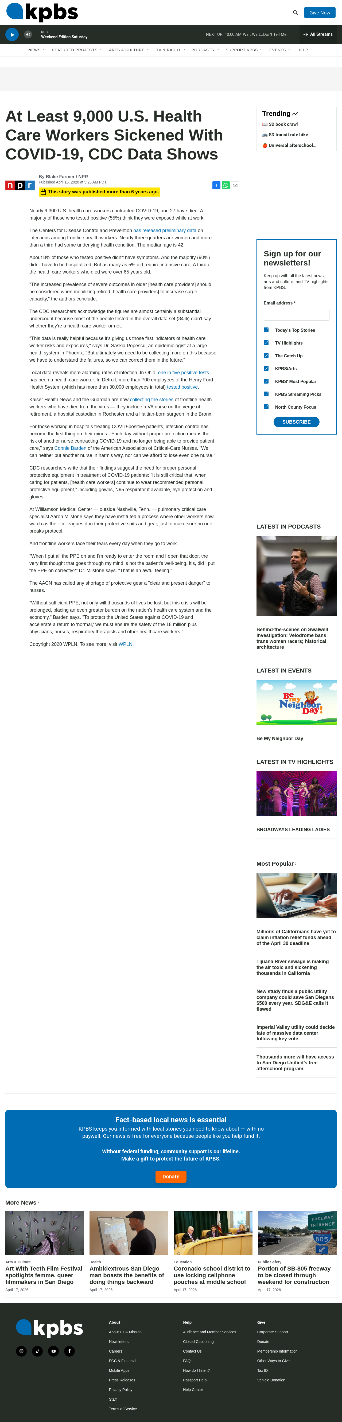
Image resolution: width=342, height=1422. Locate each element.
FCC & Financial (122, 1361)
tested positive (182, 387)
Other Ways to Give (273, 1361)
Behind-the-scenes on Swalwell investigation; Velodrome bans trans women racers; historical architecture (292, 638)
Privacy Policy (120, 1390)
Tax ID (262, 1370)
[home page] (41, 14)
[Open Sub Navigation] (44, 55)
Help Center (193, 1390)
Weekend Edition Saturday (64, 41)
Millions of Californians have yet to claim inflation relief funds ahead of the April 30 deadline (296, 937)
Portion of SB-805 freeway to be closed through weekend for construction (294, 1275)
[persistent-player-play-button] (12, 38)
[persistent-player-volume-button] (28, 39)
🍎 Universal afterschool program (287, 148)
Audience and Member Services (209, 1332)
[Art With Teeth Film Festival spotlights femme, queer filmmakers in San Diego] (44, 1233)
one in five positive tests (183, 372)
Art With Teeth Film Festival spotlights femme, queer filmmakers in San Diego (43, 1275)
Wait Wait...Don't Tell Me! (265, 38)
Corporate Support (272, 1332)
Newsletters (119, 1341)
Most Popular (277, 863)
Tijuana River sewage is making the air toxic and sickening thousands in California (292, 967)
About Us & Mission (125, 1332)
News (34, 55)
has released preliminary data (165, 230)
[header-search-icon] (296, 14)
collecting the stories (151, 399)
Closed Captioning (198, 1341)
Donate (171, 1176)
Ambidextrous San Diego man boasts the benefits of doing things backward (127, 1275)
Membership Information (277, 1351)
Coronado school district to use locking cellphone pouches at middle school (212, 1275)
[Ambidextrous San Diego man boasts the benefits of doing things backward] (129, 1233)
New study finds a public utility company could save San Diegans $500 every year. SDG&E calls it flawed (295, 1000)
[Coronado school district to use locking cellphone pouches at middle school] (213, 1233)
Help (302, 55)
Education (183, 1262)
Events (277, 55)
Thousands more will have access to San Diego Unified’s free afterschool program (295, 1062)
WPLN (126, 644)
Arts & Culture (127, 55)
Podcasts (203, 55)
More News (22, 1202)
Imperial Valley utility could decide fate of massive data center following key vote (295, 1033)
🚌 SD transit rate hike (285, 134)
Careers (115, 1351)
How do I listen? (196, 1370)
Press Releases (122, 1380)
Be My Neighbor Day (279, 738)
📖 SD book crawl (280, 124)
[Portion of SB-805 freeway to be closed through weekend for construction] (297, 1233)
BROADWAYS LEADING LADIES (293, 829)
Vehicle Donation (271, 1380)
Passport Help (195, 1380)
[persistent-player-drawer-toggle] (318, 38)
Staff (113, 1399)
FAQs (187, 1361)
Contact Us (192, 1351)
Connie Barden (70, 448)
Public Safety (269, 1262)
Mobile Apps (119, 1370)
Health (95, 1262)
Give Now (320, 14)
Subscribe (296, 422)
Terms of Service (123, 1409)
